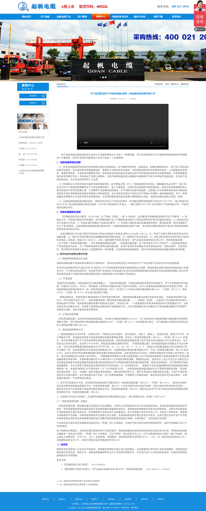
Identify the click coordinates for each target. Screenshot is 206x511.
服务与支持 (139, 16)
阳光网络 (134, 508)
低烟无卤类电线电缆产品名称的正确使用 (82, 481)
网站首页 (26, 16)
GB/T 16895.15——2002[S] (158, 469)
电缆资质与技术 (120, 16)
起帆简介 (62, 499)
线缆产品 (78, 499)
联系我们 (176, 16)
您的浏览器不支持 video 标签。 (123, 127)
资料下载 (158, 16)
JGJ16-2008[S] (98, 465)
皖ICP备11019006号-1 (111, 508)
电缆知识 (185, 84)
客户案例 (82, 16)
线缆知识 (111, 499)
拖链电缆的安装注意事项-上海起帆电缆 (81, 484)
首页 (167, 84)
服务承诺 (144, 499)
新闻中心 (100, 16)
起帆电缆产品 (64, 16)
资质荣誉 (127, 499)
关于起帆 (45, 16)
